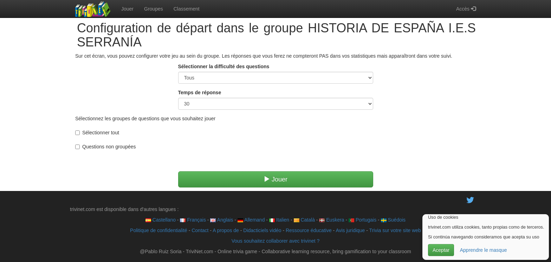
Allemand (251, 220)
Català (304, 220)
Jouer (127, 9)
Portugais (362, 220)
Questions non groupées (105, 146)
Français (193, 220)
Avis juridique (350, 230)
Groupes (153, 9)
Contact (200, 230)
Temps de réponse (199, 92)
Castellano (160, 220)
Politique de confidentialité (158, 230)
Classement (187, 9)
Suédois (393, 220)
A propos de (226, 230)
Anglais (221, 220)
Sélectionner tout (97, 132)
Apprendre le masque (483, 250)
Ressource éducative (309, 230)
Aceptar (441, 250)
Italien (279, 220)
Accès (466, 9)
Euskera (331, 220)
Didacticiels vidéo (262, 230)
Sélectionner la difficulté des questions (224, 66)
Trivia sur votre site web (395, 230)
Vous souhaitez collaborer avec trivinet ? (276, 241)
